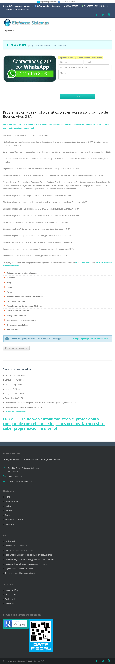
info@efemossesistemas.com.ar (18, 6)
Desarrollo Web (11, 501)
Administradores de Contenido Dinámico (24, 306)
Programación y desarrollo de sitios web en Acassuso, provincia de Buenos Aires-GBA (55, 114)
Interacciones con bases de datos (21, 320)
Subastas (11, 278)
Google (6, 661)
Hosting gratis (10, 541)
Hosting (8, 506)
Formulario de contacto (16, 348)
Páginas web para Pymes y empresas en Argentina (25, 564)
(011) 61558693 (71, 6)
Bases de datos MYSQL (15, 398)
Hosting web (10, 604)
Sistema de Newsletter (14, 520)
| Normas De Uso (39, 661)
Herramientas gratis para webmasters (20, 550)
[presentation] (81, 87)
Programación (10, 595)
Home (7, 497)
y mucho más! (13, 330)
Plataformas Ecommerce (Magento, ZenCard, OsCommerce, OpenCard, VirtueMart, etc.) (41, 403)
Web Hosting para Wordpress (17, 546)
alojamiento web (82, 262)
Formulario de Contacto (48, 6)
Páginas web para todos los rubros (19, 569)
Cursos (8, 515)
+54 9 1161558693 (101, 6)
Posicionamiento (11, 599)
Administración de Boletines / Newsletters (25, 297)
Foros (9, 292)
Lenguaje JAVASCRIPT (14, 394)
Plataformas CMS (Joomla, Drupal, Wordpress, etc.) (26, 407)
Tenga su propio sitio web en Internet (20, 573)
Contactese (9, 524)
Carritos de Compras (16, 301)
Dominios (9, 511)
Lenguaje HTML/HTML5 (15, 380)
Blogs (9, 282)
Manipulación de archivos (18, 311)
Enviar (77, 96)
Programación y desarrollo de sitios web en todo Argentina (28, 555)
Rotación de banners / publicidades (22, 273)
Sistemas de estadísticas (17, 325)
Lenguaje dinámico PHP (15, 375)
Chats (9, 287)
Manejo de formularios (16, 316)
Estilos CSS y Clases (13, 384)
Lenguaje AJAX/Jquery (14, 389)
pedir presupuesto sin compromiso (92, 339)
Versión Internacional (68, 2)
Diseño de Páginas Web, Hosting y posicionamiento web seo (29, 559)
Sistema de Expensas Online (16, 412)
